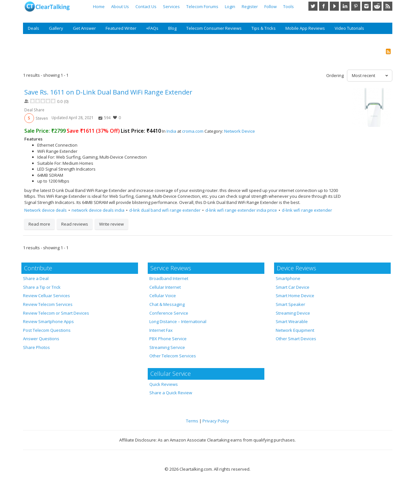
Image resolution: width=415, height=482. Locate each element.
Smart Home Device (295, 295)
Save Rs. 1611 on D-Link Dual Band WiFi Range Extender (108, 92)
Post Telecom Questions (47, 330)
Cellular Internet (165, 287)
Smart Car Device (292, 287)
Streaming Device (293, 313)
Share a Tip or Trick (42, 287)
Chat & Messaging (167, 304)
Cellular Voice (162, 295)
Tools (288, 6)
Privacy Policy (215, 421)
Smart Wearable (292, 321)
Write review (111, 224)
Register (250, 6)
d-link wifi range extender (307, 210)
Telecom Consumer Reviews (214, 28)
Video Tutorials (349, 28)
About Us (120, 6)
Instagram (366, 6)
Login (230, 6)
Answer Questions (41, 339)
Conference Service (168, 313)
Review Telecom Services (48, 304)
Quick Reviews (163, 384)
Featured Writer (121, 28)
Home (99, 6)
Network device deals (45, 210)
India (171, 131)
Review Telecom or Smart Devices (56, 313)
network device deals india (98, 210)
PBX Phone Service (168, 339)
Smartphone (288, 278)
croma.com (192, 131)
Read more (39, 224)
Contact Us (145, 6)
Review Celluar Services (46, 295)
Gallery (56, 28)
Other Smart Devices (296, 339)
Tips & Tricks (263, 28)
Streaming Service (167, 347)
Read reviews (74, 224)
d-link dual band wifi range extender (165, 210)
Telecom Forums (202, 6)
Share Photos (36, 347)
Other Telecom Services (172, 356)
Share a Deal (36, 278)
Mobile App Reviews (305, 28)
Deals (33, 28)
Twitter (312, 6)
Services (171, 6)
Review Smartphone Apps (48, 321)
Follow (270, 6)
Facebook (323, 6)
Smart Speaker (290, 304)
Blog (172, 28)
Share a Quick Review (170, 393)
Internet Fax (161, 330)
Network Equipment (295, 330)
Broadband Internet (168, 278)
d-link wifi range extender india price (241, 210)
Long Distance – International (177, 321)
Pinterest (355, 6)
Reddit (377, 6)
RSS (387, 6)
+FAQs (152, 28)
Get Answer (84, 28)
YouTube (334, 6)
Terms (192, 421)
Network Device (239, 131)
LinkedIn (345, 6)
